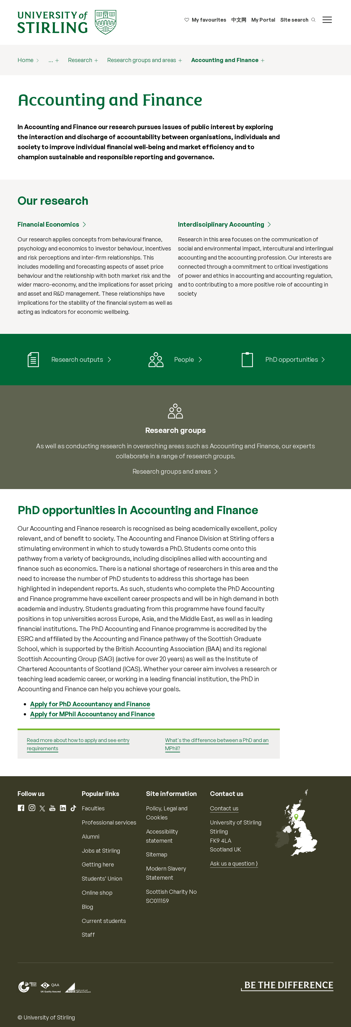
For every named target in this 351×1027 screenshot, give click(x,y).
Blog (87, 906)
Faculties (93, 808)
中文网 (238, 20)
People (184, 359)
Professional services (109, 822)
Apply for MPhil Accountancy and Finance (92, 714)
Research (80, 59)
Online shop (97, 892)
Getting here (98, 864)
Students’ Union (102, 878)
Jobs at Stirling (101, 850)
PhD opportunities (291, 359)
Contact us (224, 808)
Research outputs (77, 359)
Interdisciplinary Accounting (221, 224)
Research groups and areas (141, 59)
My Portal (263, 20)
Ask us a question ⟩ (234, 863)
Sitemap (156, 854)
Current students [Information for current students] (104, 920)
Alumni (90, 836)
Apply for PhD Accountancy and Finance (90, 704)
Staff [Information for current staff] (88, 934)
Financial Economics (48, 224)
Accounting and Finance (225, 59)
